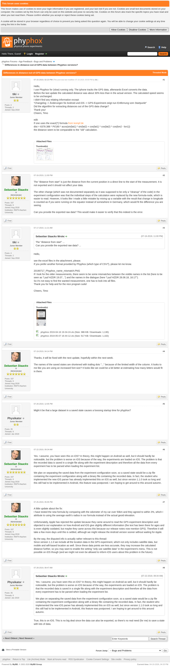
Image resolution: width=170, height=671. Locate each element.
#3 (164, 228)
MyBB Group (36, 664)
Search (151, 47)
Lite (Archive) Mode (36, 659)
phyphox (6, 659)
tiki (14, 94)
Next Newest (25, 638)
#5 (164, 404)
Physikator (14, 418)
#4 (164, 351)
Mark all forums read (56, 659)
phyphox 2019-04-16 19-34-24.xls (57, 332)
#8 (164, 568)
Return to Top (19, 659)
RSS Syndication (76, 659)
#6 (164, 449)
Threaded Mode (160, 72)
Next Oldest (11, 638)
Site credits (116, 659)
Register (39, 54)
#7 (164, 502)
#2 (164, 175)
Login (30, 54)
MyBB (15, 664)
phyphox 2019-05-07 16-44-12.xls (57, 336)
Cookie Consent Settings (97, 659)
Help (163, 47)
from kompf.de (75, 123)
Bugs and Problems (43, 61)
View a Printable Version (16, 650)
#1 (164, 80)
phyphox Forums (9, 61)
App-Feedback (25, 61)
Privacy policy (130, 659)
